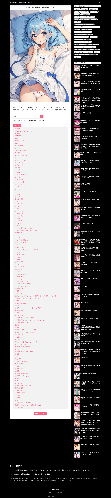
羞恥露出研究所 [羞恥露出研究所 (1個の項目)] (93, 54)
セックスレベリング (21, 257)
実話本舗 (18, 327)
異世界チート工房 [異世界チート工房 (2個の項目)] (79, 26)
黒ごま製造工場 (19, 407)
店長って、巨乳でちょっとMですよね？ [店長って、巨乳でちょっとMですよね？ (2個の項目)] (84, 24)
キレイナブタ (19, 247)
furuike (17, 138)
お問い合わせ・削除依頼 (55, 493)
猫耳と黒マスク (19, 364)
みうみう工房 (19, 213)
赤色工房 (18, 397)
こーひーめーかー (20, 174)
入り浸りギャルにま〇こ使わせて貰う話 (27, 298)
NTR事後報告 (19, 145)
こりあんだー (19, 172)
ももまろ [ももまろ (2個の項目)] (77, 14)
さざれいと (18, 177)
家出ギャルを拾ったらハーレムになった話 (27, 330)
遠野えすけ (18, 400)
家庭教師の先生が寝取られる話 (24, 332)
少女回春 (18, 337)
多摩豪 (17, 313)
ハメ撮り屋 (18, 269)
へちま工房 (18, 204)
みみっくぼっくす (20, 216)
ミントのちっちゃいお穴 (22, 284)
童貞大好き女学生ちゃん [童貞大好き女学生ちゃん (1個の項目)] (81, 54)
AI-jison (17, 128)
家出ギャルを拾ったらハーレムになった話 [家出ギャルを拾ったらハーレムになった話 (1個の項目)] (85, 47)
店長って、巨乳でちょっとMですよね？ (27, 342)
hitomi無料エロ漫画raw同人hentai (22, 2)
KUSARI (17, 143)
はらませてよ (19, 199)
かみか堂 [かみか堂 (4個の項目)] (77, 9)
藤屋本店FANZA (20, 393)
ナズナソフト (19, 264)
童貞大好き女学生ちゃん (22, 376)
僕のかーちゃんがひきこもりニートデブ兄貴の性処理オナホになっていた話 (37, 296)
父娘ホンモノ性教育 (21, 361)
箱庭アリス (18, 378)
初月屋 (17, 300)
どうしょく (18, 191)
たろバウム (18, 184)
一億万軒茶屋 (19, 288)
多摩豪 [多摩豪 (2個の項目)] (77, 19)
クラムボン (18, 252)
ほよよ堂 (18, 206)
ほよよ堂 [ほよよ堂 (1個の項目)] (89, 31)
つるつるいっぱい (20, 187)
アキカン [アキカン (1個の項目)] (86, 37)
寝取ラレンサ (19, 334)
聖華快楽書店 (19, 388)
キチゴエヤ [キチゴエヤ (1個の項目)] (93, 37)
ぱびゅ (17, 201)
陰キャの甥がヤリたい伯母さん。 (25, 402)
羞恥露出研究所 (19, 383)
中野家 (17, 291)
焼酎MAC (18, 359)
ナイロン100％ (19, 262)
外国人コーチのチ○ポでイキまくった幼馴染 (28, 308)
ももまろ (18, 218)
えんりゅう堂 (19, 162)
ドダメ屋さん (19, 259)
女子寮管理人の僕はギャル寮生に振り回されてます (30, 320)
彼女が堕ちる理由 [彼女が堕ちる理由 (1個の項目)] (79, 49)
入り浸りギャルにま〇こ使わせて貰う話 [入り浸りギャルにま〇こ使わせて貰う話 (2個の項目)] (84, 16)
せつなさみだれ (19, 182)
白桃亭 (17, 371)
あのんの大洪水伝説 (21, 155)
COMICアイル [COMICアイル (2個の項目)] (93, 9)
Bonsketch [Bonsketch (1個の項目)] (89, 26)
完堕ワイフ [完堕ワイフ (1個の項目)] (95, 44)
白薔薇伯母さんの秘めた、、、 (24, 373)
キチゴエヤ (18, 245)
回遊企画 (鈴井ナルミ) (21, 303)
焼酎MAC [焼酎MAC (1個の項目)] (77, 52)
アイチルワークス (20, 233)
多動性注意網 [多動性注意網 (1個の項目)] (88, 42)
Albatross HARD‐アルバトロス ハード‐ (26, 131)
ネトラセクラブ (19, 267)
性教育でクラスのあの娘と (23, 347)
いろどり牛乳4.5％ (20, 160)
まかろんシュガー (20, 211)
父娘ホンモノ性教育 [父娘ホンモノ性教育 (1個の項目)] (87, 52)
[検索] (41, 116)
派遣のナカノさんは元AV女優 (24, 351)
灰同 (16, 356)
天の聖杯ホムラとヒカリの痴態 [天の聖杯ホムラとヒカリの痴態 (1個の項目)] (82, 44)
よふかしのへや (19, 221)
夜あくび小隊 (19, 315)
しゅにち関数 (19, 179)
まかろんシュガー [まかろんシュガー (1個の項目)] (79, 34)
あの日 (17, 157)
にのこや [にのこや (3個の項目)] (85, 9)
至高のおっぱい (19, 390)
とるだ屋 (18, 189)
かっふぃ (18, 167)
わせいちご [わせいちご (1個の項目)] (78, 37)
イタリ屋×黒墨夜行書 (21, 240)
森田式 (17, 349)
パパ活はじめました (21, 274)
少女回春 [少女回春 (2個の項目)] (77, 21)
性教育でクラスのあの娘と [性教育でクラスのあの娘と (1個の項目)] (93, 49)
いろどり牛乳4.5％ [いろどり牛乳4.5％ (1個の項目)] (87, 29)
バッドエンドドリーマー (22, 271)
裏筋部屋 (18, 395)
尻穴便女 (18, 339)
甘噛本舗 (18, 366)
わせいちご (18, 225)
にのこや (18, 196)
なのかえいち (19, 194)
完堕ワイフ (18, 325)
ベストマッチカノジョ (21, 281)
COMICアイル (19, 136)
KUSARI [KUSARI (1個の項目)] (97, 26)
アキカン (18, 235)
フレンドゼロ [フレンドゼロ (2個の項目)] (86, 14)
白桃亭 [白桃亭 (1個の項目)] (97, 52)
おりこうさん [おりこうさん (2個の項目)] (85, 11)
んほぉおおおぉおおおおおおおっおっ (26, 230)
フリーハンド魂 (19, 276)
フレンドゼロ (19, 279)
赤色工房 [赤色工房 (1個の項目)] (77, 57)
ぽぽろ (17, 208)
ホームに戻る (40, 413)
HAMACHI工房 (19, 141)
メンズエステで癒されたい (23, 286)
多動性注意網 (19, 310)
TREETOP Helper (20, 150)
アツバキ (18, 237)
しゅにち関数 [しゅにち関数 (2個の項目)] (94, 11)
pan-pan (17, 148)
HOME (55, 490)
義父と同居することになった (23, 385)
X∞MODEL (18, 153)
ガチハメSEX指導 (20, 242)
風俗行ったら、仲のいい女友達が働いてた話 (28, 405)
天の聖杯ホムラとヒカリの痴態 (24, 317)
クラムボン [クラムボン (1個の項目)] (78, 39)
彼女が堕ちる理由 (20, 344)
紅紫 (16, 380)
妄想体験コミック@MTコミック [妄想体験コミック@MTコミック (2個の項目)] (89, 19)
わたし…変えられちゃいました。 (25, 228)
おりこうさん (19, 165)
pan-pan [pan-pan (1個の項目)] (77, 29)
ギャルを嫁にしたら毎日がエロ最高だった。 (28, 250)
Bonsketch (18, 133)
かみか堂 (18, 170)
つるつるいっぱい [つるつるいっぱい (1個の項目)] (79, 31)
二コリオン (18, 293)
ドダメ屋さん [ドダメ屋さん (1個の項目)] (87, 39)
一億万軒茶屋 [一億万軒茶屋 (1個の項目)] (78, 42)
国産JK (17, 305)
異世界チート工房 (20, 368)
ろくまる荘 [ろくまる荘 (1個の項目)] (89, 34)
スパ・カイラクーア (21, 254)
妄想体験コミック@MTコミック (24, 322)
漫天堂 (17, 354)
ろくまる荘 (18, 223)
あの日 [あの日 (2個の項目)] (77, 11)
